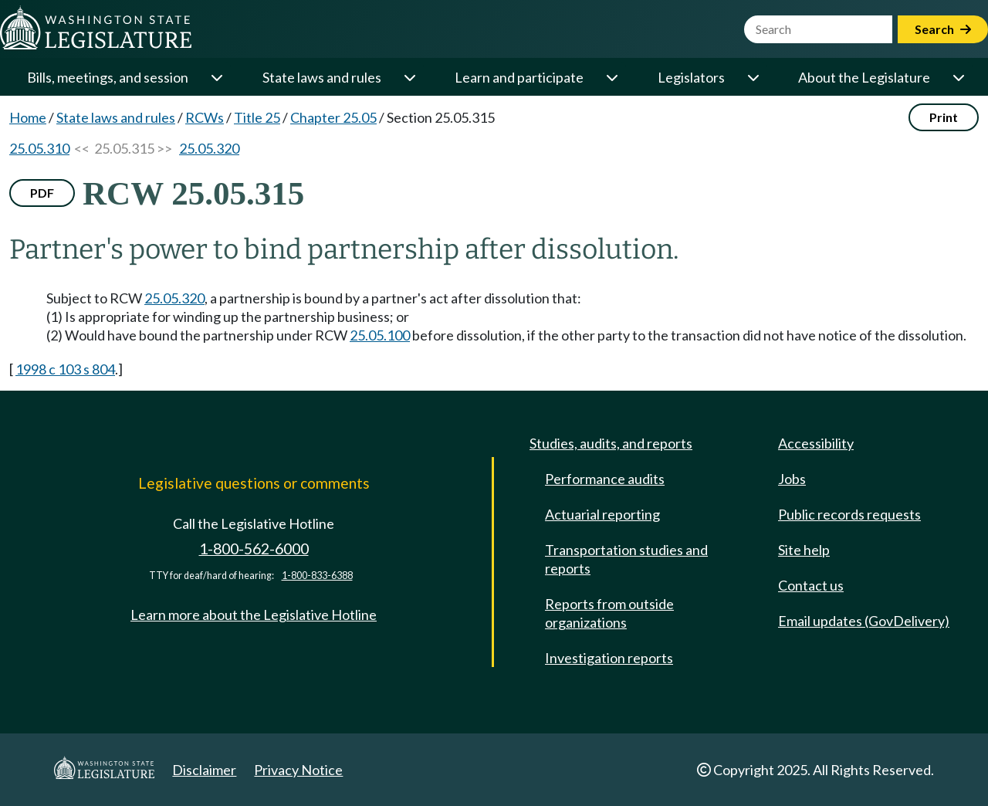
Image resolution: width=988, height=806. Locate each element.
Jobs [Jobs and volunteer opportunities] (792, 478)
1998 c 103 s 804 (65, 369)
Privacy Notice (298, 769)
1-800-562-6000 (254, 548)
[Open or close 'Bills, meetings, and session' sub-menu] (216, 77)
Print (943, 117)
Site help (804, 549)
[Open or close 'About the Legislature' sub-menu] (958, 77)
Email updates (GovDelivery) (863, 620)
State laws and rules (321, 77)
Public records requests (849, 514)
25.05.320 (209, 148)
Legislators (691, 77)
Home (27, 117)
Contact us (811, 585)
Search (943, 29)
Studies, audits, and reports (611, 443)
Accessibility (816, 443)
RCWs (204, 117)
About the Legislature (864, 77)
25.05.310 (39, 148)
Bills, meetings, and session (107, 77)
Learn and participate (519, 77)
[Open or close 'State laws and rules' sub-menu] (409, 77)
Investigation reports (609, 657)
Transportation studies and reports (626, 559)
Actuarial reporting (602, 514)
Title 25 (257, 117)
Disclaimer (204, 769)
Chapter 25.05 (333, 117)
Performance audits (605, 478)
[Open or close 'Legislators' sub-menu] (752, 77)
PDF (42, 192)
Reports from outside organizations (609, 613)
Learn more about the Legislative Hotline (253, 614)
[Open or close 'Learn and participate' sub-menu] (611, 77)
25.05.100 (380, 335)
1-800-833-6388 (317, 575)
